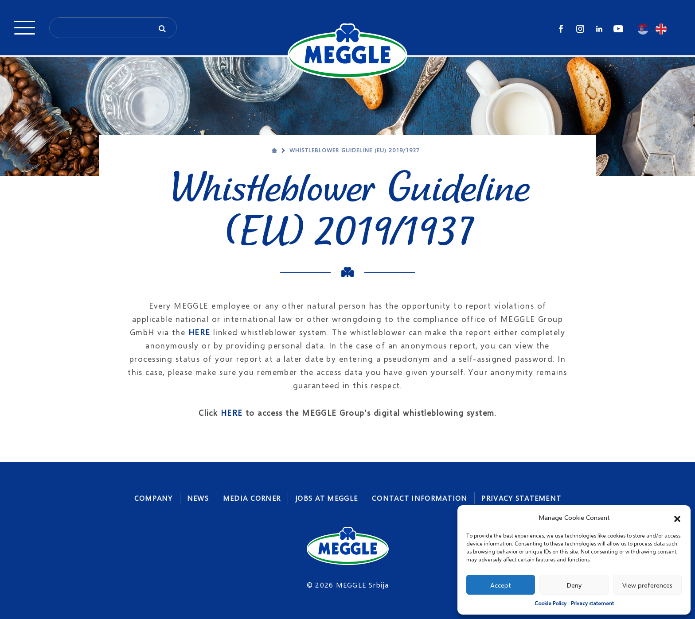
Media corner (252, 498)
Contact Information (419, 498)
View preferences (647, 585)
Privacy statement (592, 603)
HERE (199, 332)
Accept (500, 585)
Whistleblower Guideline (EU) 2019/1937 (354, 150)
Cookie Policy (550, 603)
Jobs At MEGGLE (326, 498)
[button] (677, 517)
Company (153, 498)
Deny (574, 585)
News (198, 498)
